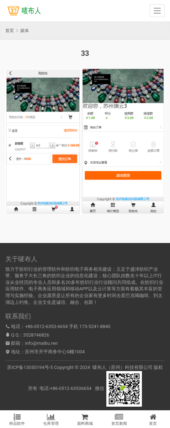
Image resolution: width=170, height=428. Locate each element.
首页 (9, 30)
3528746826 (36, 335)
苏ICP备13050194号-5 (30, 367)
